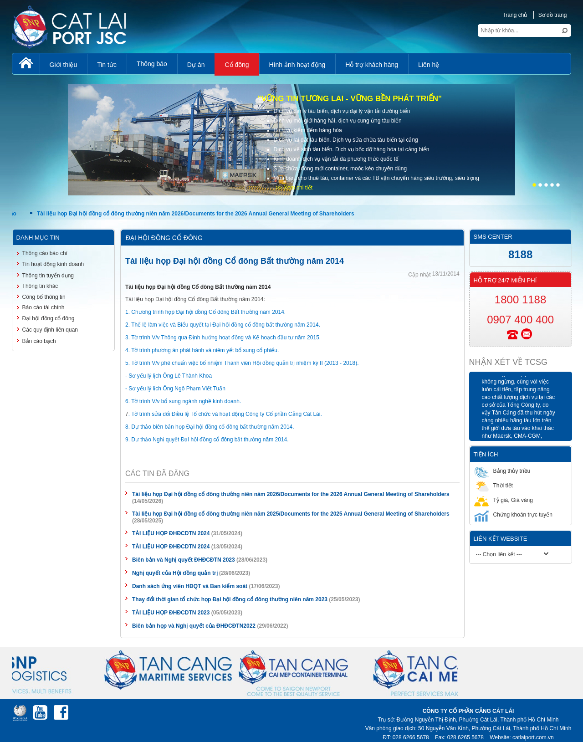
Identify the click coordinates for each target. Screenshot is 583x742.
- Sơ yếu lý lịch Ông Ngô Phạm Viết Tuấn (175, 388)
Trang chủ (514, 15)
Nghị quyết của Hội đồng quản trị (175, 573)
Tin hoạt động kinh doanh (53, 264)
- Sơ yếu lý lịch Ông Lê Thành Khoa (168, 376)
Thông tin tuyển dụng (48, 275)
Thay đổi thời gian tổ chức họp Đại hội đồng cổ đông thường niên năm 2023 (229, 599)
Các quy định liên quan (50, 330)
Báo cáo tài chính (43, 307)
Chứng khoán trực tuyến (513, 514)
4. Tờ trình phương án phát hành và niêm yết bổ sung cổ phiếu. (202, 350)
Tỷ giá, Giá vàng (503, 500)
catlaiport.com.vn (533, 737)
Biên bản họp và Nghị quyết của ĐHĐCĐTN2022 (194, 626)
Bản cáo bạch (39, 341)
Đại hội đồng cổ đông (48, 318)
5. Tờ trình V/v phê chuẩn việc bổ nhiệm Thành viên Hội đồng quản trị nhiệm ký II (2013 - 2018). (241, 363)
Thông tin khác (40, 286)
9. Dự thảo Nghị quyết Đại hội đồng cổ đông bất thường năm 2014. (207, 439)
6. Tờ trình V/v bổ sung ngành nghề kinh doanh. (183, 401)
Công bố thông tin (44, 297)
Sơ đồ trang (552, 15)
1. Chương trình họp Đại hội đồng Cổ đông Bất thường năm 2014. (205, 312)
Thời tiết (493, 485)
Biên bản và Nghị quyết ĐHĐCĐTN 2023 (183, 560)
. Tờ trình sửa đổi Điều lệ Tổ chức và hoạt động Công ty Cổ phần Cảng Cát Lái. (225, 414)
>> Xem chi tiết (294, 187)
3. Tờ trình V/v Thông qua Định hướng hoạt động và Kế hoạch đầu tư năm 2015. (223, 337)
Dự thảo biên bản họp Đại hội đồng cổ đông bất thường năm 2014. (212, 427)
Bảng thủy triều (502, 471)
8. (127, 427)
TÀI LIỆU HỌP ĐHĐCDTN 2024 (171, 533)
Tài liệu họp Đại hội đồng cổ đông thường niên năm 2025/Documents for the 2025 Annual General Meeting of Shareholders (291, 514)
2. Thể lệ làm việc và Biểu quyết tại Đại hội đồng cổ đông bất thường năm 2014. (222, 325)
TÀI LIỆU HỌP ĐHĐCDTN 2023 (171, 612)
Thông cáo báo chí (44, 253)
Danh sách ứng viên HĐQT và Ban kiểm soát (189, 586)
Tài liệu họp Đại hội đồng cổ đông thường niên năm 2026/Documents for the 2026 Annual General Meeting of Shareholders (198, 213)
